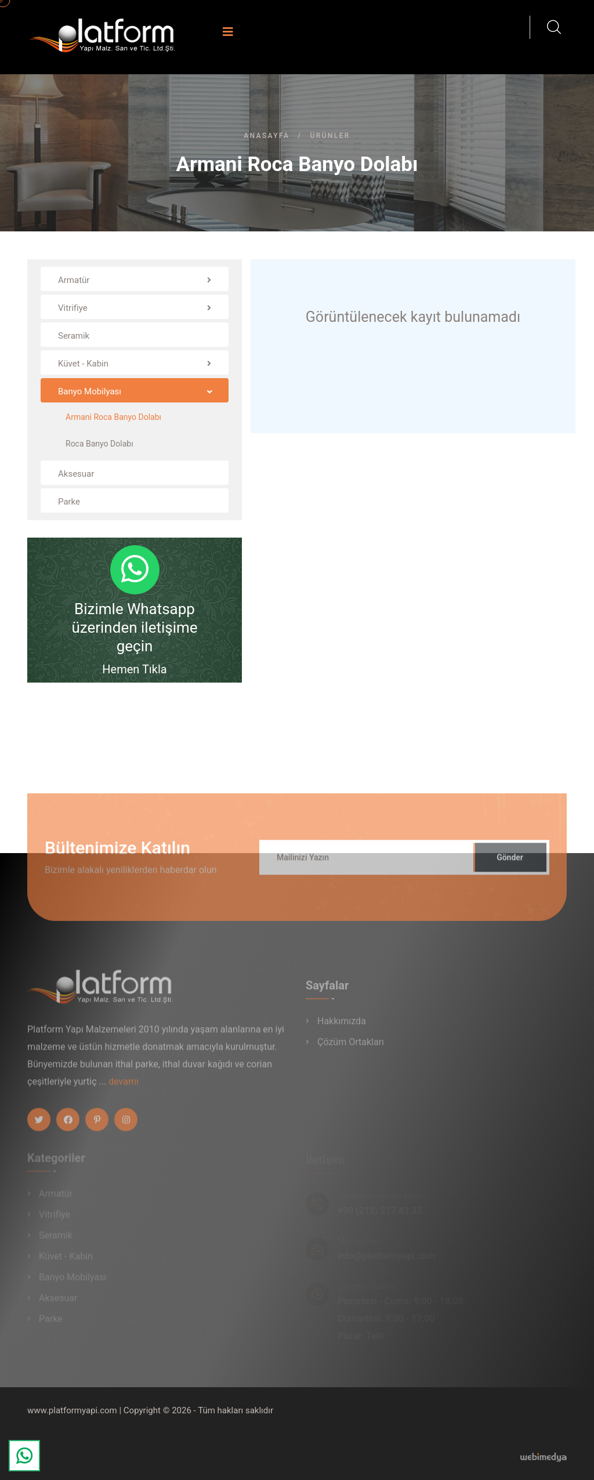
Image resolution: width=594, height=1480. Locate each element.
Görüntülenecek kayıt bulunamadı (413, 317)
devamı (123, 1086)
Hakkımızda (341, 1025)
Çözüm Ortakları (350, 1046)
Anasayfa (266, 136)
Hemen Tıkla (134, 669)
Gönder (510, 862)
